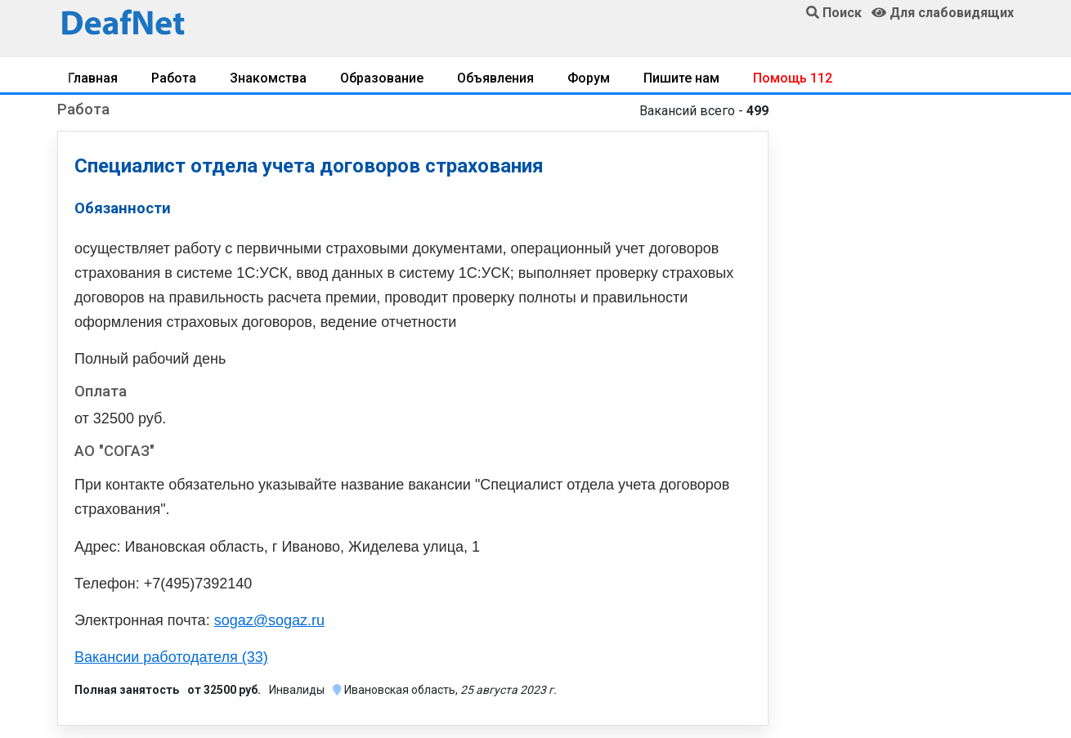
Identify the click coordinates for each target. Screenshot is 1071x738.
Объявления (495, 78)
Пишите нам (681, 78)
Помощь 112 (792, 78)
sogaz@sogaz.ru (269, 620)
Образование (381, 78)
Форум (588, 78)
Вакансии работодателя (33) (171, 657)
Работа (173, 78)
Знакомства (268, 78)
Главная (93, 78)
